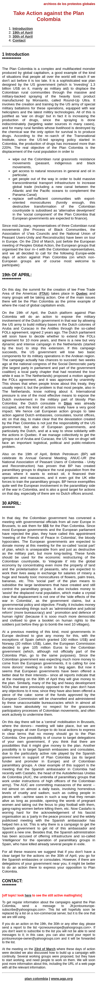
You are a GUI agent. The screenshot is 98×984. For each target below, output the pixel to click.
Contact (19, 40)
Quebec (82, 293)
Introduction (23, 28)
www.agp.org (62, 979)
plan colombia (36, 979)
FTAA (44, 293)
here (28, 895)
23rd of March (44, 949)
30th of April (23, 36)
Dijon (68, 403)
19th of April (23, 32)
